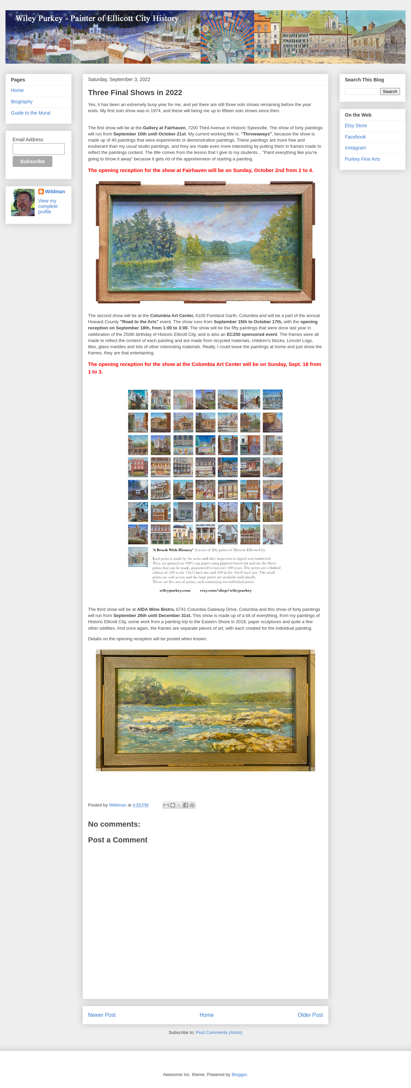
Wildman (55, 191)
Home (207, 1015)
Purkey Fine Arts (362, 159)
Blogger (239, 1074)
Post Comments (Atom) (219, 1032)
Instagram (355, 147)
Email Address (28, 139)
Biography (22, 101)
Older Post (310, 1015)
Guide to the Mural (30, 113)
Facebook (355, 137)
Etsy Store (356, 125)
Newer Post (102, 1015)
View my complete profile (48, 206)
